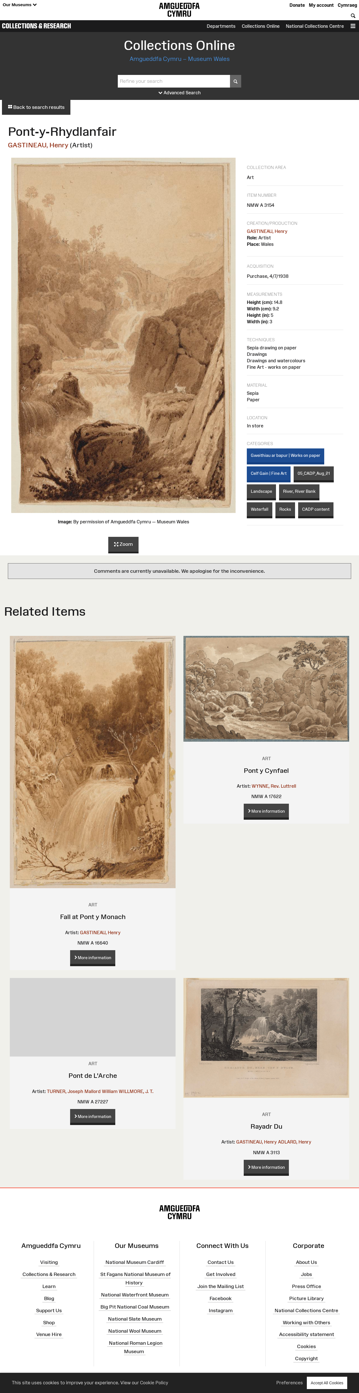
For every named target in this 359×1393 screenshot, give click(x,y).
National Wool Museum (134, 1331)
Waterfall (259, 509)
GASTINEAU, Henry (38, 145)
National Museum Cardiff (134, 1262)
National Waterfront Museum (135, 1295)
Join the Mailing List (220, 1286)
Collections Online (261, 26)
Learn (49, 1286)
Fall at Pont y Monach (93, 916)
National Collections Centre (315, 26)
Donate (297, 5)
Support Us (49, 1310)
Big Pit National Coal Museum (134, 1307)
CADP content (316, 509)
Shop (49, 1322)
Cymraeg (347, 5)
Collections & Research (36, 26)
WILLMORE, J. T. (136, 1091)
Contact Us (221, 1262)
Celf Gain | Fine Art (269, 473)
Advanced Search (179, 93)
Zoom (123, 544)
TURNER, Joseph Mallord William (82, 1091)
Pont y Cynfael (266, 770)
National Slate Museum (135, 1319)
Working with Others (306, 1322)
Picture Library (306, 1298)
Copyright (306, 1358)
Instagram (221, 1310)
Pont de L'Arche (92, 1075)
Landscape (261, 491)
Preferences (289, 1382)
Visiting (49, 1262)
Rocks (285, 509)
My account (321, 5)
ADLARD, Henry (294, 1141)
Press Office (306, 1286)
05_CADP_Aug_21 (314, 473)
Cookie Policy (154, 1382)
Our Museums (20, 5)
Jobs (306, 1274)
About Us (306, 1262)
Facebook (221, 1298)
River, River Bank (299, 491)
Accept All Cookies (327, 1382)
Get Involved (220, 1274)
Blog (49, 1298)
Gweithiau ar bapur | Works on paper (285, 455)
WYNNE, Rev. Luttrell (274, 786)
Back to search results (36, 107)
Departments (221, 26)
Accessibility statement (306, 1334)
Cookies (306, 1346)
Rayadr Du (266, 1126)
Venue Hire (49, 1334)
